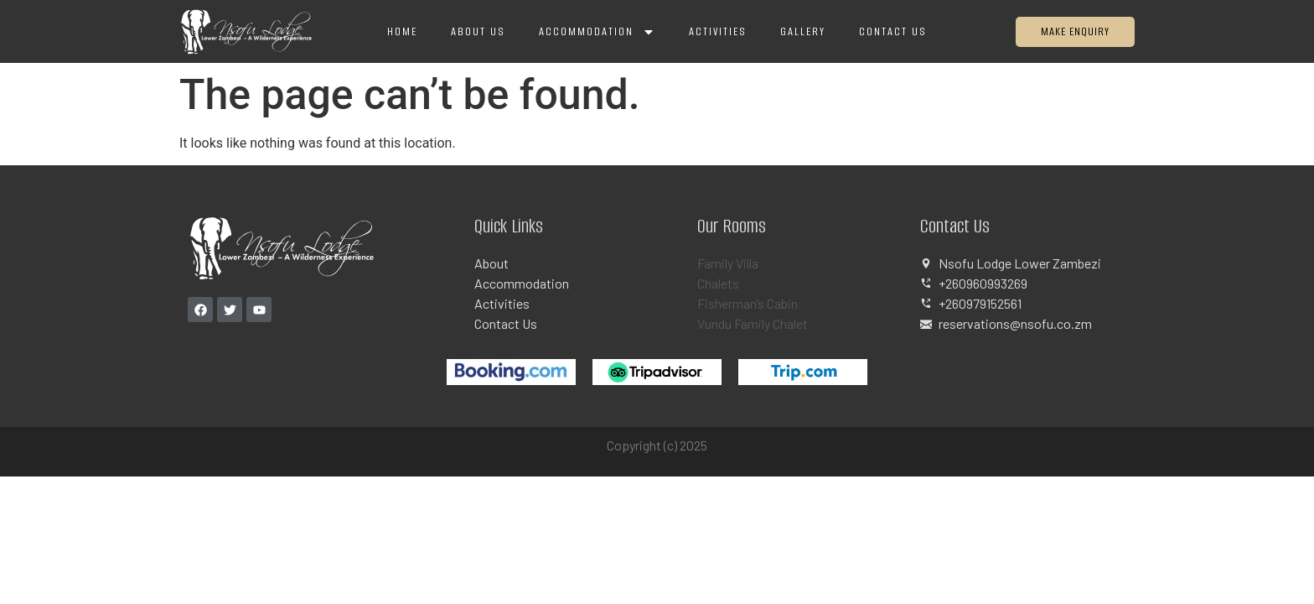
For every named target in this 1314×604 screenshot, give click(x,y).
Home (402, 31)
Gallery (802, 31)
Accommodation (597, 32)
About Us (478, 31)
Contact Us (893, 31)
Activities (718, 31)
